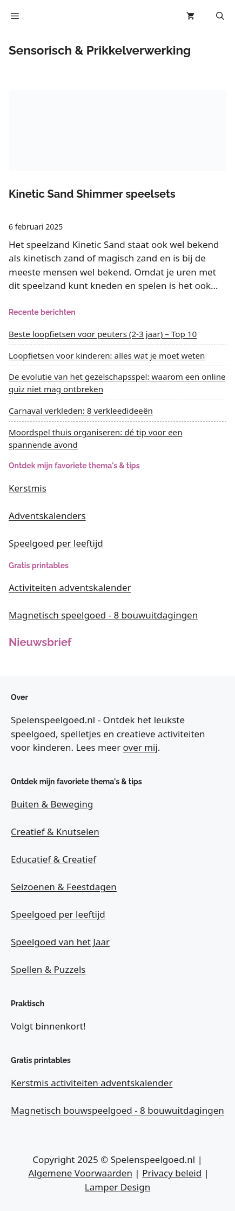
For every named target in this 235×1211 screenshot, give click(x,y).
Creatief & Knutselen (55, 831)
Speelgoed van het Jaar (60, 942)
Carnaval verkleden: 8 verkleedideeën (81, 410)
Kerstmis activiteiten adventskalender (91, 1083)
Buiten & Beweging (52, 804)
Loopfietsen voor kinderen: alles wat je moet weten (107, 355)
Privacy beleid (172, 1173)
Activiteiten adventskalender (70, 587)
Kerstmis (27, 488)
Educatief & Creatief (53, 859)
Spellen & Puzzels (48, 969)
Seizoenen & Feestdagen (64, 886)
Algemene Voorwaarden (80, 1173)
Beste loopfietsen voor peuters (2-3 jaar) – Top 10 (103, 333)
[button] (220, 16)
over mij (140, 747)
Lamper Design (117, 1187)
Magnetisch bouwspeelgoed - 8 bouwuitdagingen (117, 1110)
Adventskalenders (47, 515)
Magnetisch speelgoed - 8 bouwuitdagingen (103, 615)
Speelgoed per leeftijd (56, 543)
